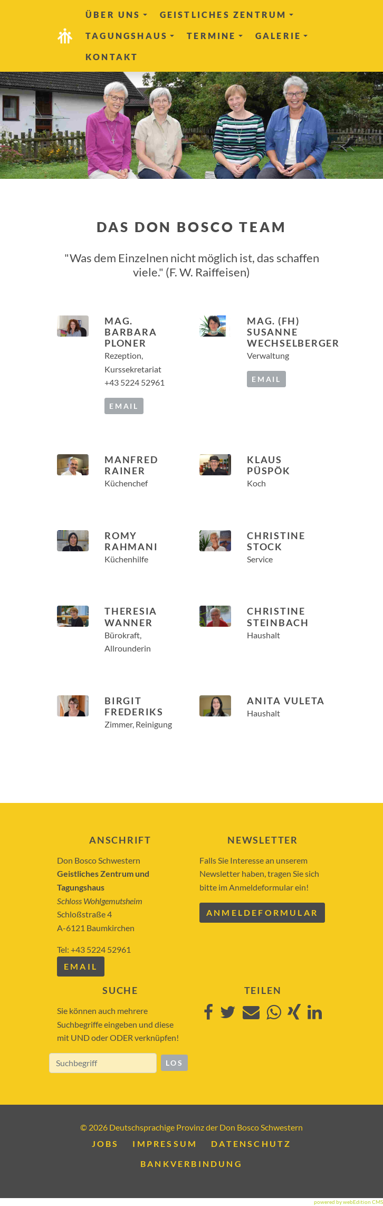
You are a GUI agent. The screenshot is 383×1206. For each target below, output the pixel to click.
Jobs (105, 1143)
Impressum (164, 1143)
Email (81, 966)
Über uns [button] (116, 14)
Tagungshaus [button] (129, 36)
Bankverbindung (191, 1164)
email (124, 405)
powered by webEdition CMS (348, 1202)
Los (174, 1062)
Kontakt (111, 57)
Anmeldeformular (262, 912)
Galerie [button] (281, 36)
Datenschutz (251, 1143)
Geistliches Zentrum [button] (226, 14)
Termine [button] (214, 36)
